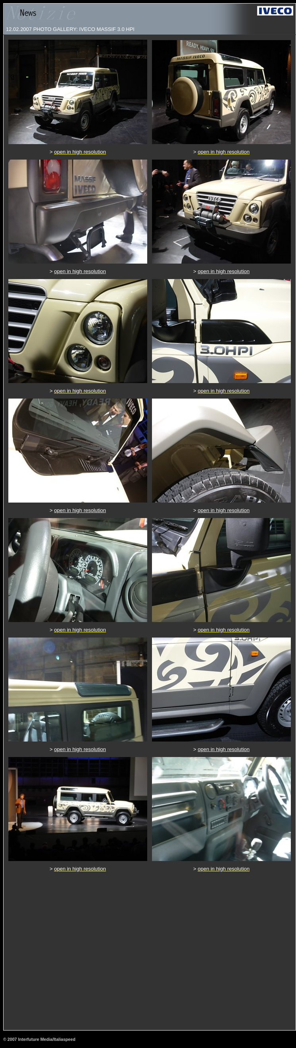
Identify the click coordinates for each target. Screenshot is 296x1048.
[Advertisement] (74, 951)
